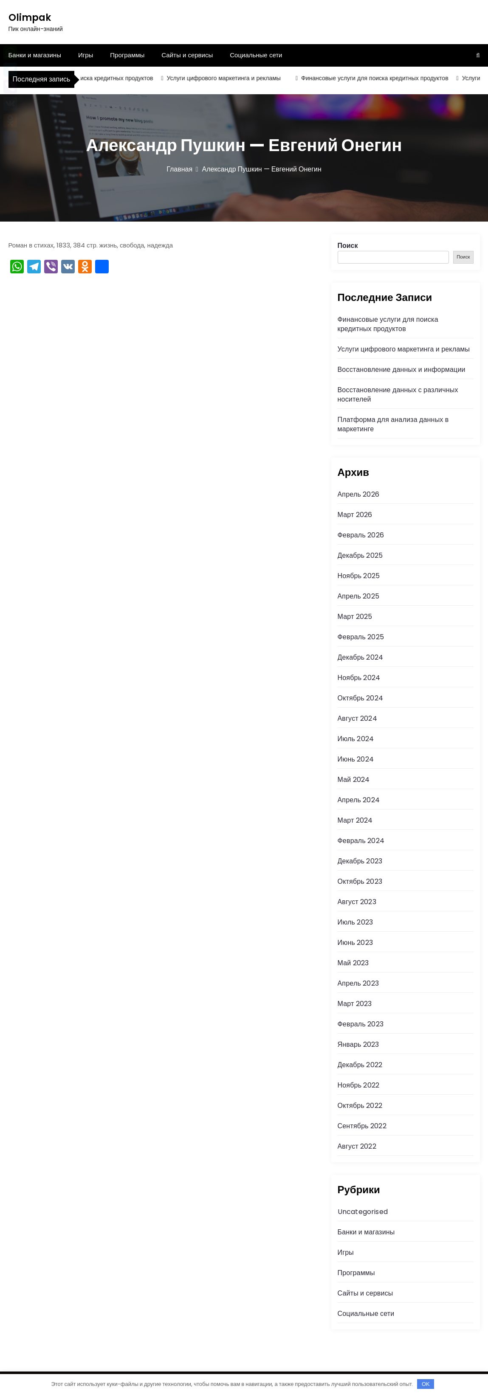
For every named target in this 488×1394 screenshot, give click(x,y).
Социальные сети (256, 55)
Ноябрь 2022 (359, 1085)
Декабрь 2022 (360, 1065)
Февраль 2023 (361, 1024)
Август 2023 (357, 902)
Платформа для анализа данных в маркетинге (393, 424)
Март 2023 (355, 1004)
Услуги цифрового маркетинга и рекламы (226, 78)
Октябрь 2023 (360, 881)
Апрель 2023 (358, 983)
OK (426, 1384)
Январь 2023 (358, 1044)
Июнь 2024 (356, 759)
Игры (85, 55)
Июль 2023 (355, 922)
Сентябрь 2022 (362, 1126)
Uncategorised (363, 1212)
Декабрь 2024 (361, 657)
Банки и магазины (34, 55)
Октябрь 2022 (360, 1105)
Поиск (348, 245)
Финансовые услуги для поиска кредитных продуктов (82, 78)
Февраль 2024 (361, 841)
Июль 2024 (356, 739)
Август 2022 (357, 1146)
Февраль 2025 (361, 637)
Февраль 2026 (361, 535)
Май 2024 (354, 779)
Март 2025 (355, 616)
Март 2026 (355, 515)
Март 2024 (355, 820)
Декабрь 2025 (360, 555)
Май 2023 (353, 963)
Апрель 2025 (358, 596)
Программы (127, 55)
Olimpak (29, 17)
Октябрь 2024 (360, 698)
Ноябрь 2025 (359, 576)
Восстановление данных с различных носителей (398, 394)
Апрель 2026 (358, 494)
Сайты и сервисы (187, 55)
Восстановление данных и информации (401, 369)
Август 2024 (357, 718)
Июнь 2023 (355, 942)
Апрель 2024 (359, 800)
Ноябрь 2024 (359, 678)
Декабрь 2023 (360, 861)
